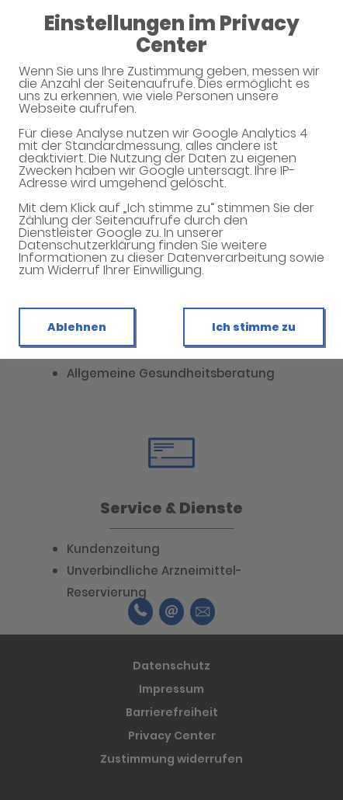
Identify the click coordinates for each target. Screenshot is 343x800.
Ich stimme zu (254, 327)
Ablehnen (76, 327)
